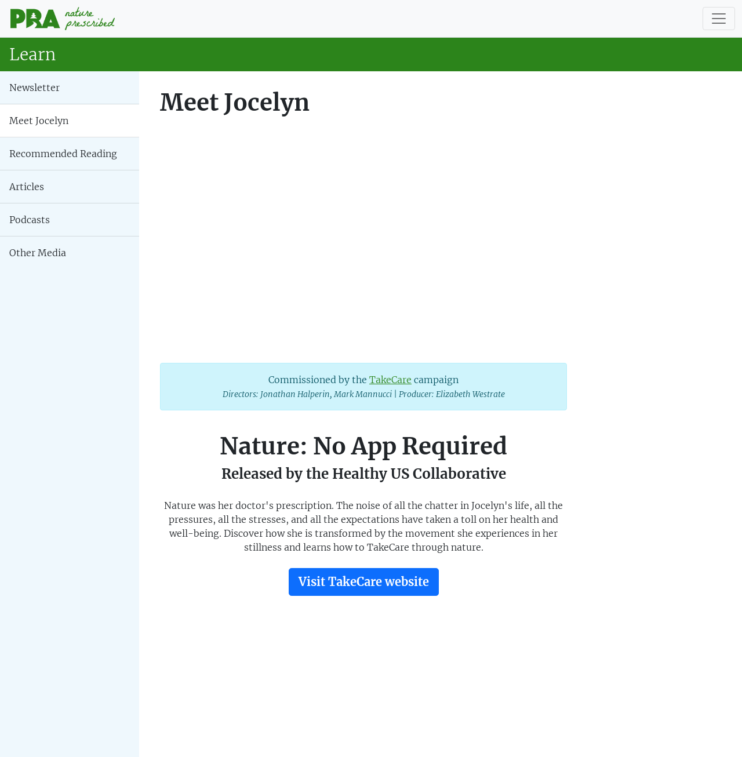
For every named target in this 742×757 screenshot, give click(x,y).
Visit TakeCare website (364, 581)
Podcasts (29, 219)
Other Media (37, 253)
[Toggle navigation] (719, 18)
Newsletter (34, 87)
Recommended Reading (63, 153)
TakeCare (390, 379)
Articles (26, 186)
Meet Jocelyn (38, 120)
